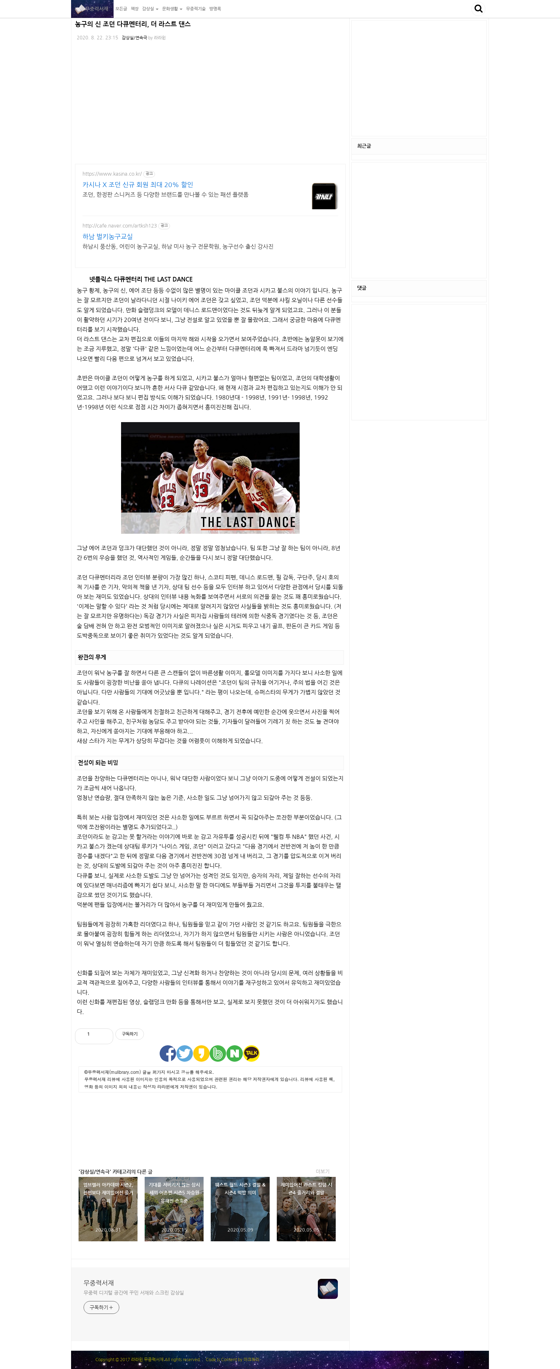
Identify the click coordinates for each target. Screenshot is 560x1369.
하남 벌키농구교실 (107, 237)
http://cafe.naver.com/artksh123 (119, 225)
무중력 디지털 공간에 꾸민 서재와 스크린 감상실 (134, 1292)
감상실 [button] (150, 9)
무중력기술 (196, 9)
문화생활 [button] (172, 9)
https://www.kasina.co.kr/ (112, 173)
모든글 (121, 9)
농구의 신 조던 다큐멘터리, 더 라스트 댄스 (133, 24)
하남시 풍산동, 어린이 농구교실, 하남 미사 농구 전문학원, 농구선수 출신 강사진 (178, 246)
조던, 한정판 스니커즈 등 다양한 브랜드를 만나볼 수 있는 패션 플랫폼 (165, 194)
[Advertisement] (210, 1128)
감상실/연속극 (134, 38)
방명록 (215, 9)
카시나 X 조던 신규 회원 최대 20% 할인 (137, 185)
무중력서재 (92, 8)
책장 (135, 9)
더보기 (323, 1171)
